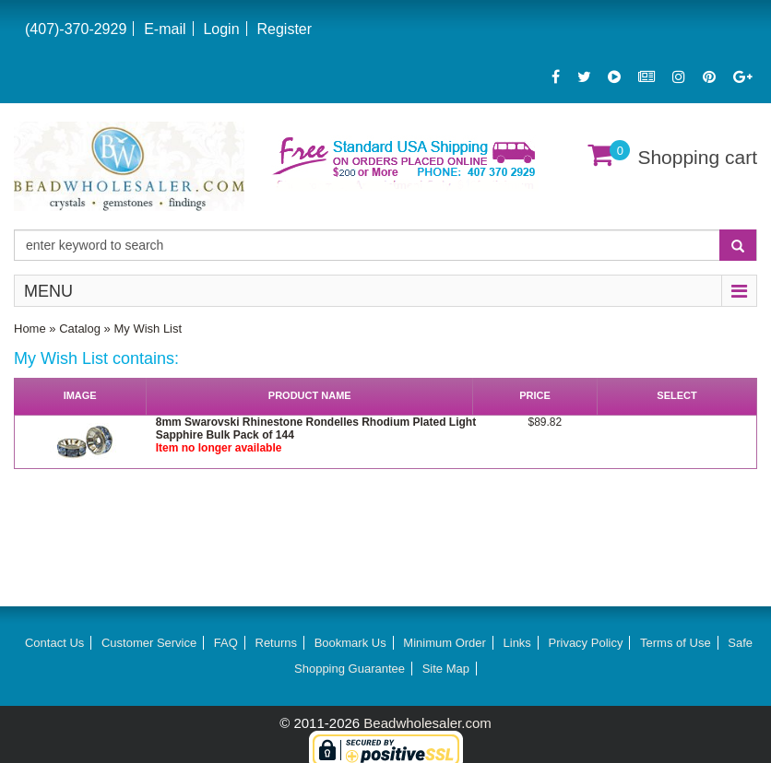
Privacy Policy (586, 643)
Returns (276, 643)
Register (284, 29)
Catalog (80, 328)
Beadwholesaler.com (427, 723)
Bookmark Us (350, 643)
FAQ (226, 643)
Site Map (445, 668)
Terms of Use (675, 643)
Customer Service (148, 643)
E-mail (164, 29)
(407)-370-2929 (75, 29)
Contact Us (54, 643)
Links (517, 643)
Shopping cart (697, 157)
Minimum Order (444, 643)
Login (221, 29)
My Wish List (147, 328)
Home (30, 328)
